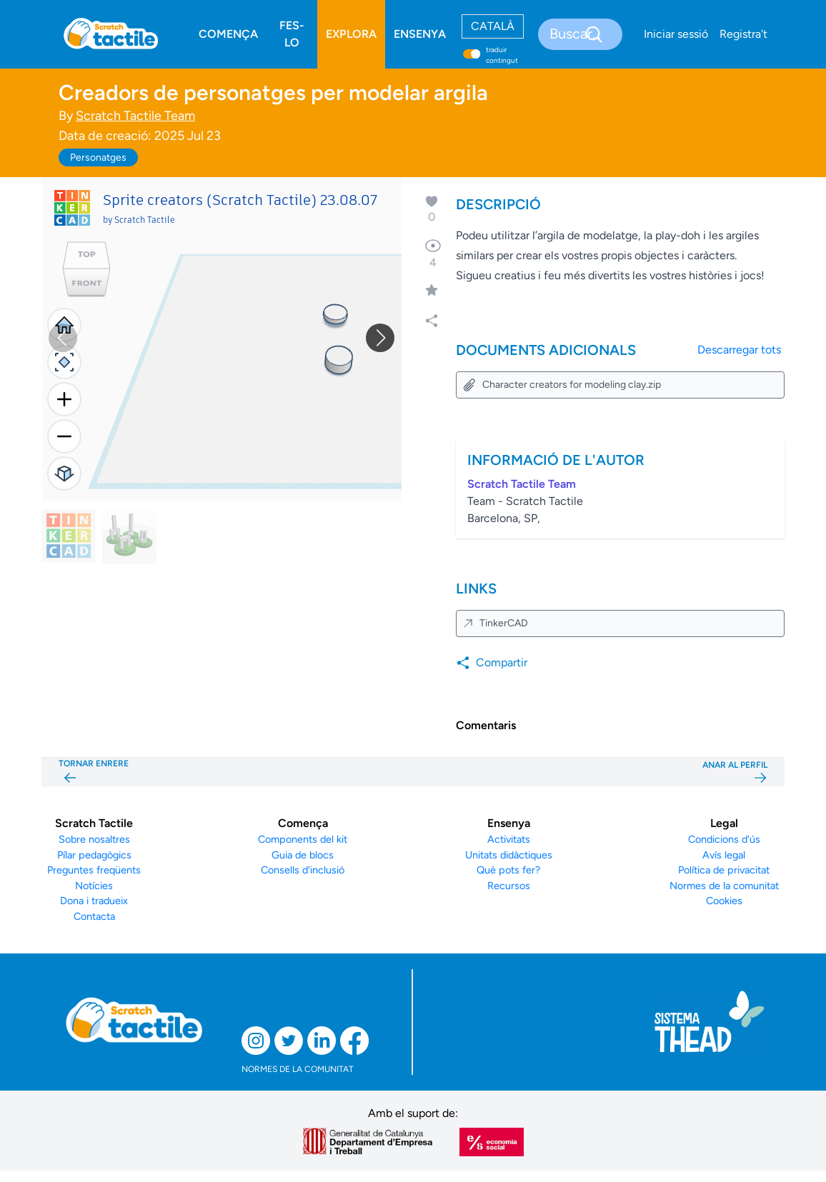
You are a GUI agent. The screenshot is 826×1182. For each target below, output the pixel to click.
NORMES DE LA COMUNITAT (298, 1069)
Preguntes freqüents (94, 869)
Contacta (94, 916)
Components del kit (302, 839)
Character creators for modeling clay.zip (561, 385)
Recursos (508, 885)
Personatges (98, 157)
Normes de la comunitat (724, 885)
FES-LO (291, 34)
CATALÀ (492, 26)
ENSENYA (420, 34)
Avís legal (723, 854)
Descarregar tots (739, 349)
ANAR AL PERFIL (734, 772)
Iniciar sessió (676, 34)
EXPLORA (351, 34)
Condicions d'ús (724, 839)
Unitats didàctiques (508, 854)
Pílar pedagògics (94, 854)
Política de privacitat (724, 869)
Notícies (94, 885)
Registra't (743, 34)
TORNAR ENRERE (94, 772)
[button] (380, 338)
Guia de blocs (303, 854)
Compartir (491, 663)
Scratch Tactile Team (135, 116)
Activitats (508, 839)
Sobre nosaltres (94, 839)
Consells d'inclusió (302, 869)
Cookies (724, 900)
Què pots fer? (508, 869)
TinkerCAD (495, 623)
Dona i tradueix (94, 900)
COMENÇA (228, 34)
